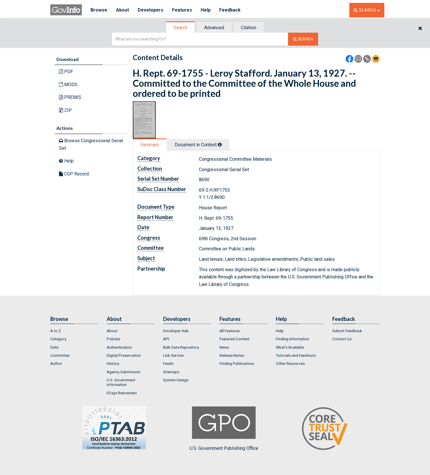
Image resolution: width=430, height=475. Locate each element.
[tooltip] (220, 144)
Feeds (168, 363)
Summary (149, 144)
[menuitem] (74, 330)
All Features (229, 330)
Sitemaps (171, 371)
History (113, 363)
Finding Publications (236, 363)
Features (182, 10)
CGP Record (74, 174)
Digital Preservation (124, 355)
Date (54, 347)
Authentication (119, 347)
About (122, 10)
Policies (113, 339)
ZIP (65, 110)
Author (56, 363)
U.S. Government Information (121, 382)
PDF (66, 71)
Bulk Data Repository (181, 347)
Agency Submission (123, 371)
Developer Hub (176, 330)
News (224, 347)
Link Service (173, 355)
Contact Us (342, 339)
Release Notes (231, 355)
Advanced (214, 27)
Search (180, 27)
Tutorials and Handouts (296, 355)
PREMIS (70, 97)
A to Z (55, 330)
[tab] (180, 27)
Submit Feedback (347, 330)
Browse (99, 10)
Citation (248, 27)
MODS (68, 84)
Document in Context (198, 144)
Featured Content (234, 339)
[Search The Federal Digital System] (303, 39)
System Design (176, 380)
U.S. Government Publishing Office (224, 428)
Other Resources (290, 363)
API (166, 339)
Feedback (230, 10)
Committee (59, 355)
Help (206, 10)
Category (58, 339)
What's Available (290, 347)
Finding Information (292, 339)
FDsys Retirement (122, 393)
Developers (150, 10)
